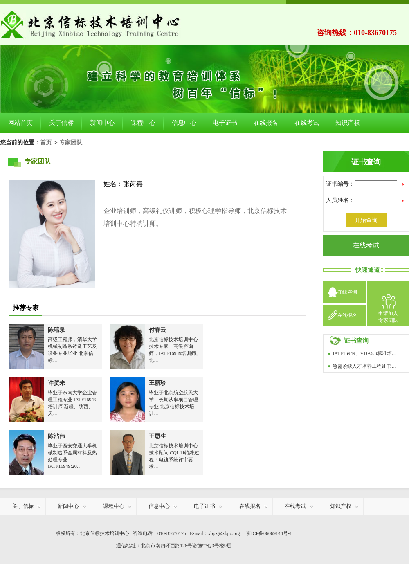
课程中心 (143, 122)
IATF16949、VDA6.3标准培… (364, 353)
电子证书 (225, 122)
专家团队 (70, 142)
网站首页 (20, 122)
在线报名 (266, 122)
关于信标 (61, 122)
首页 (46, 142)
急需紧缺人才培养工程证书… (364, 366)
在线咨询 (347, 292)
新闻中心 (102, 122)
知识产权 (347, 122)
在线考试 (306, 122)
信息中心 (184, 122)
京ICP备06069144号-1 (269, 533)
